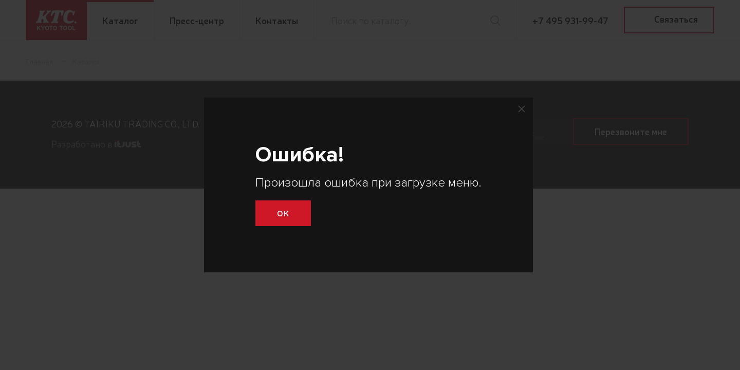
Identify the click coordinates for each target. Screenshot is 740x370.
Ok (283, 212)
